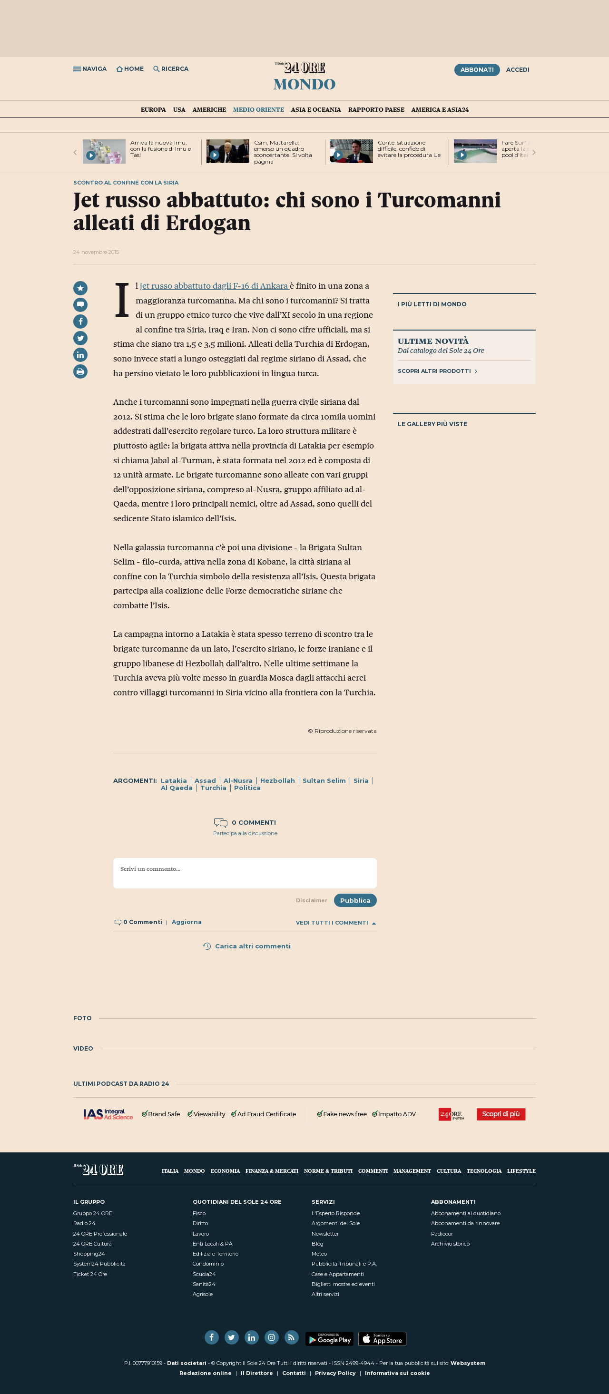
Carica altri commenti (246, 946)
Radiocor (442, 1233)
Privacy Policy (335, 1373)
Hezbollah (277, 780)
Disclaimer (311, 900)
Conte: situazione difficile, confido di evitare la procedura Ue (409, 148)
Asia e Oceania (316, 109)
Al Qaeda (177, 787)
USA (179, 109)
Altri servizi (325, 1294)
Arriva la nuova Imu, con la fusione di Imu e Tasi (160, 148)
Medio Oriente (258, 109)
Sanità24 (204, 1284)
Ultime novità (433, 340)
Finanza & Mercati (272, 1170)
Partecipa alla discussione (245, 833)
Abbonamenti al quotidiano (466, 1213)
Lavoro (201, 1233)
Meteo (319, 1253)
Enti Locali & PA (213, 1243)
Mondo (304, 83)
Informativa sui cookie (397, 1373)
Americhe (209, 109)
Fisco (199, 1213)
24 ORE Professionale (100, 1233)
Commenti (373, 1170)
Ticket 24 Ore (90, 1274)
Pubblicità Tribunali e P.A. (344, 1263)
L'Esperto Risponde (336, 1213)
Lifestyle (521, 1170)
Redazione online (205, 1373)
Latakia (174, 780)
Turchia (213, 787)
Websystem (468, 1363)
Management (412, 1170)
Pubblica (355, 900)
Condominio (208, 1263)
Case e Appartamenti (338, 1274)
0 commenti (245, 822)
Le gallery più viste (432, 424)
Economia (225, 1170)
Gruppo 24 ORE (92, 1213)
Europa (153, 109)
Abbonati (477, 69)
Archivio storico (450, 1243)
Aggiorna (187, 922)
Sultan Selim (324, 780)
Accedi (518, 69)
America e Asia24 (440, 109)
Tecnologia (484, 1170)
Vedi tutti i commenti (336, 922)
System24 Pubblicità (99, 1263)
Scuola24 (204, 1274)
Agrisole (203, 1294)
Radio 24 (84, 1223)
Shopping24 (89, 1253)
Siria (361, 780)
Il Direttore (257, 1373)
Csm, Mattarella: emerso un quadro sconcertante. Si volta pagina (283, 152)
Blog (318, 1243)
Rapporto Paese (376, 109)
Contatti (294, 1373)
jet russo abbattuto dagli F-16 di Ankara (215, 286)
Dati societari (186, 1363)
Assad (205, 780)
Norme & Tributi (328, 1170)
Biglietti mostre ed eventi (343, 1284)
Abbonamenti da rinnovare (465, 1223)
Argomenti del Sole (336, 1223)
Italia (170, 1170)
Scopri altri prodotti (437, 371)
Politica (247, 787)
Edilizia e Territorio (215, 1253)
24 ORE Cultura (92, 1243)
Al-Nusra (238, 780)
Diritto (200, 1223)
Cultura (449, 1170)
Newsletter (325, 1233)
